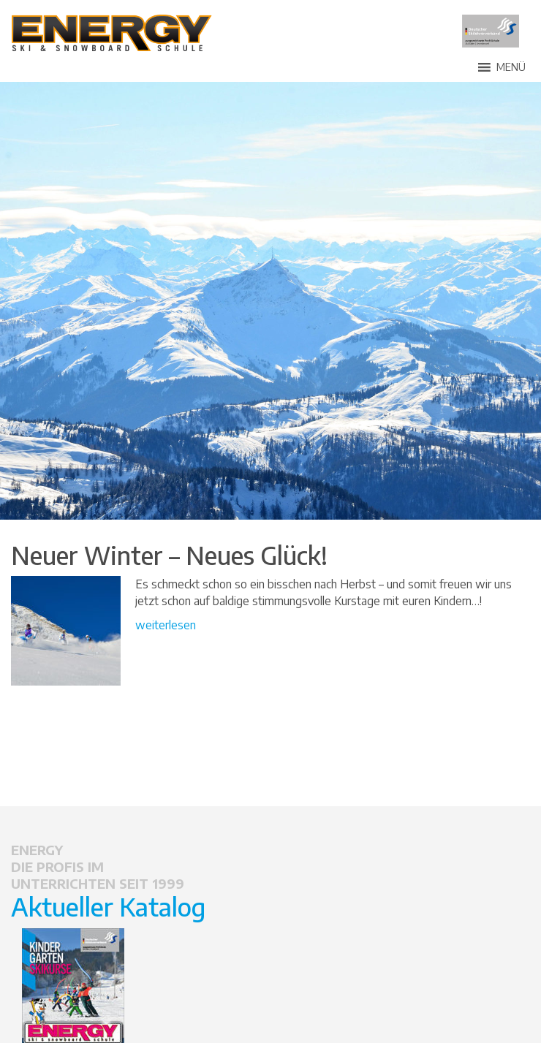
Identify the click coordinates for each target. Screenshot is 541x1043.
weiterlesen (165, 625)
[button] (511, 67)
